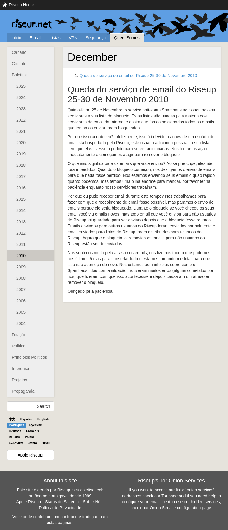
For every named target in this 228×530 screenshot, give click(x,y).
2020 (21, 142)
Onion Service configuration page (180, 507)
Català (32, 443)
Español (26, 419)
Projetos (19, 380)
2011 (21, 244)
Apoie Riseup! (30, 455)
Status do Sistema (62, 501)
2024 (21, 97)
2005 (21, 312)
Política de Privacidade (60, 507)
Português (16, 425)
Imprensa (20, 368)
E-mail (35, 37)
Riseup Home (21, 4)
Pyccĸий (35, 425)
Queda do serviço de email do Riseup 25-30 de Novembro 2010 (138, 75)
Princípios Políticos (29, 357)
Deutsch (15, 431)
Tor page (170, 495)
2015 (21, 199)
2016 (21, 187)
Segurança (96, 37)
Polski (29, 437)
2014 (21, 210)
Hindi (46, 443)
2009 (21, 267)
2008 (21, 278)
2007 (21, 289)
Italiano (14, 437)
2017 (21, 176)
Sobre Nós (92, 501)
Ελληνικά (16, 443)
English (43, 419)
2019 (21, 154)
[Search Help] (20, 406)
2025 (21, 86)
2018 (21, 165)
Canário (19, 52)
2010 (21, 255)
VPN (73, 37)
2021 (21, 131)
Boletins (19, 75)
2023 (21, 108)
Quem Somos (127, 37)
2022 (21, 120)
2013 (21, 221)
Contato (19, 63)
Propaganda (23, 391)
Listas (55, 37)
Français (32, 431)
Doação (19, 334)
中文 (12, 419)
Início (16, 37)
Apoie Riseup (28, 501)
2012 (21, 233)
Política (19, 346)
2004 (21, 323)
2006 (21, 300)
